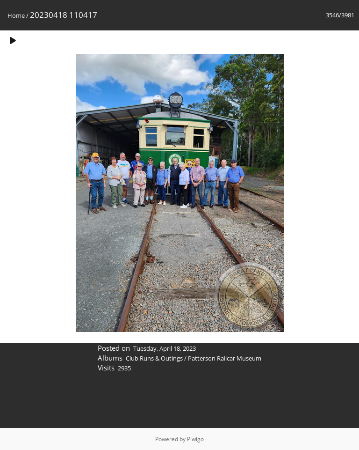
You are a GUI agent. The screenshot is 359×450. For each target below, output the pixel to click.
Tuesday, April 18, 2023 (164, 348)
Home (16, 15)
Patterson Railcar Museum (224, 358)
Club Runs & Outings (154, 358)
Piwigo (195, 439)
